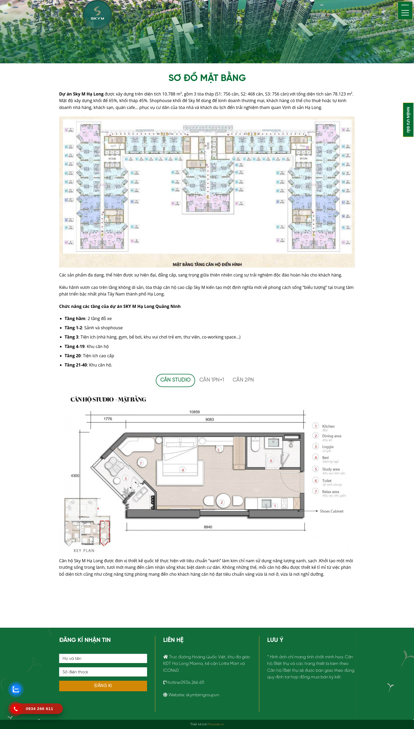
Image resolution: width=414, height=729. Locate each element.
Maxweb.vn (216, 724)
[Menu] (405, 10)
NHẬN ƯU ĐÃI (408, 120)
